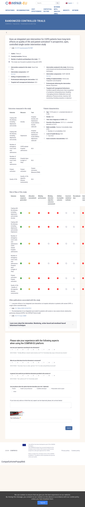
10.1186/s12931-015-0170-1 (23, 308)
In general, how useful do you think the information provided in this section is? (30, 373)
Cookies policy (75, 450)
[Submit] (57, 3)
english (69, 3)
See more (13, 74)
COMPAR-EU (13, 450)
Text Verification (15, 418)
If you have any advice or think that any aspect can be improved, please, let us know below (36, 400)
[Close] (77, 334)
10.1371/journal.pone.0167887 (24, 48)
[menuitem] (10, 10)
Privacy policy (65, 450)
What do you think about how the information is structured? (25, 360)
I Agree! (42, 503)
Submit (69, 428)
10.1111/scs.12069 (20, 316)
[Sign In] (77, 3)
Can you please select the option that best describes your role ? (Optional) (29, 386)
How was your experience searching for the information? (24, 347)
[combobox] (69, 3)
